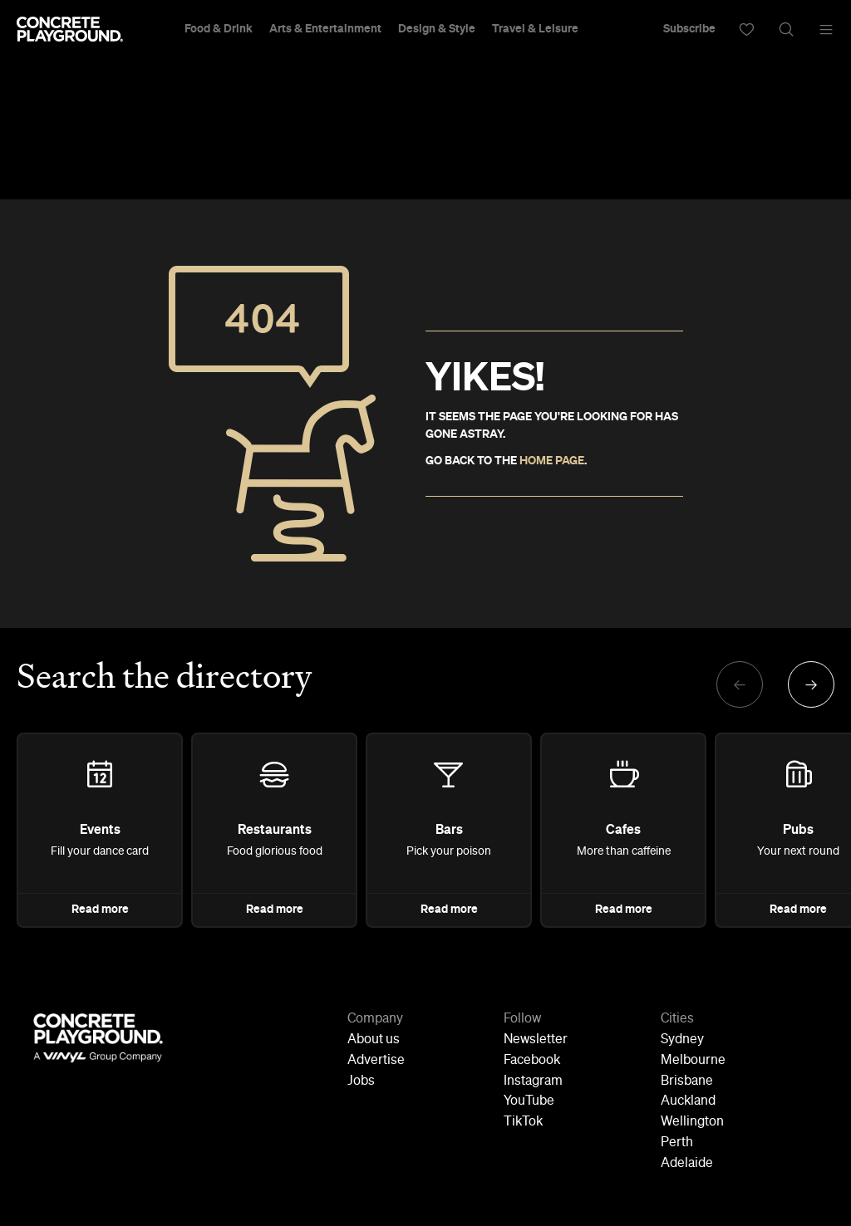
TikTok (523, 1122)
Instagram (533, 1081)
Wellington (692, 1122)
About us (373, 1040)
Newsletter (536, 1040)
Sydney (682, 1040)
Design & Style (436, 29)
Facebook (532, 1060)
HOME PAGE (551, 461)
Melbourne (693, 1060)
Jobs (361, 1081)
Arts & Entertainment (325, 29)
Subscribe (689, 29)
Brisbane (687, 1081)
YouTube (529, 1101)
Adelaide (687, 1163)
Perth (677, 1143)
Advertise (376, 1060)
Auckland (688, 1101)
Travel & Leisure (535, 29)
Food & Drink (218, 29)
